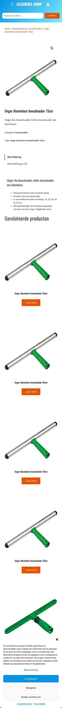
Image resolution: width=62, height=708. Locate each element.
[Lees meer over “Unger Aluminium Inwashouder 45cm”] (31, 391)
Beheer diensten (31, 670)
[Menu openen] (12, 4)
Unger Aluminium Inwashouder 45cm (31, 382)
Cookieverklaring (24, 704)
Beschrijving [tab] (14, 157)
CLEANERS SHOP (29, 4)
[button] (57, 639)
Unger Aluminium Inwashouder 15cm (27, 140)
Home (7, 28)
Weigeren (31, 687)
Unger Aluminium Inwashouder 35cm (31, 471)
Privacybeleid (39, 704)
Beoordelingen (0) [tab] (17, 163)
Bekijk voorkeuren (31, 697)
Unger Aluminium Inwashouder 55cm (31, 293)
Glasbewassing (19, 28)
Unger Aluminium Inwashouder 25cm (31, 560)
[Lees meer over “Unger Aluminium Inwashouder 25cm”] (31, 570)
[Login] (48, 4)
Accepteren (31, 678)
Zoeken (52, 15)
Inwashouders (35, 28)
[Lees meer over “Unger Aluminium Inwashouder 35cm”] (31, 480)
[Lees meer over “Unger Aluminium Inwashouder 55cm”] (31, 302)
